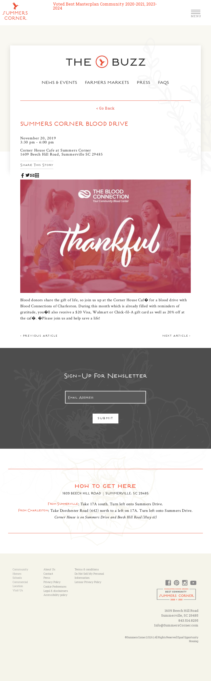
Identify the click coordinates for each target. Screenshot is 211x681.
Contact (48, 573)
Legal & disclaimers (56, 591)
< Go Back (105, 108)
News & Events (59, 83)
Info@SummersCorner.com (176, 625)
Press (144, 83)
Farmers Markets (107, 83)
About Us (49, 569)
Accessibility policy (55, 595)
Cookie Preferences (55, 586)
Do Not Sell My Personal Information (89, 576)
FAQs (164, 83)
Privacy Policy (52, 582)
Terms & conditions (87, 569)
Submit (106, 418)
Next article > (176, 336)
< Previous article (38, 336)
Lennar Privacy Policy (88, 582)
